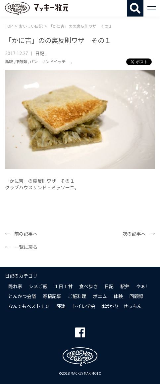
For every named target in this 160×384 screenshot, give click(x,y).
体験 (118, 296)
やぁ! (141, 286)
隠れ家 (15, 286)
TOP (9, 26)
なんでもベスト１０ (29, 306)
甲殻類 (21, 61)
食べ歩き (88, 286)
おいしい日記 (31, 26)
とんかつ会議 (22, 296)
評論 (61, 306)
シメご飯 (38, 286)
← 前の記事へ (21, 233)
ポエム (100, 296)
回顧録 (136, 296)
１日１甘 (63, 286)
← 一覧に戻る (21, 247)
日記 (39, 53)
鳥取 (9, 61)
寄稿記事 (52, 296)
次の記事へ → (139, 233)
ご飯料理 (77, 296)
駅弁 (125, 286)
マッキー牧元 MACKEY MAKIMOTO (36, 8)
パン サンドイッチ (49, 61)
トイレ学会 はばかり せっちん (107, 306)
